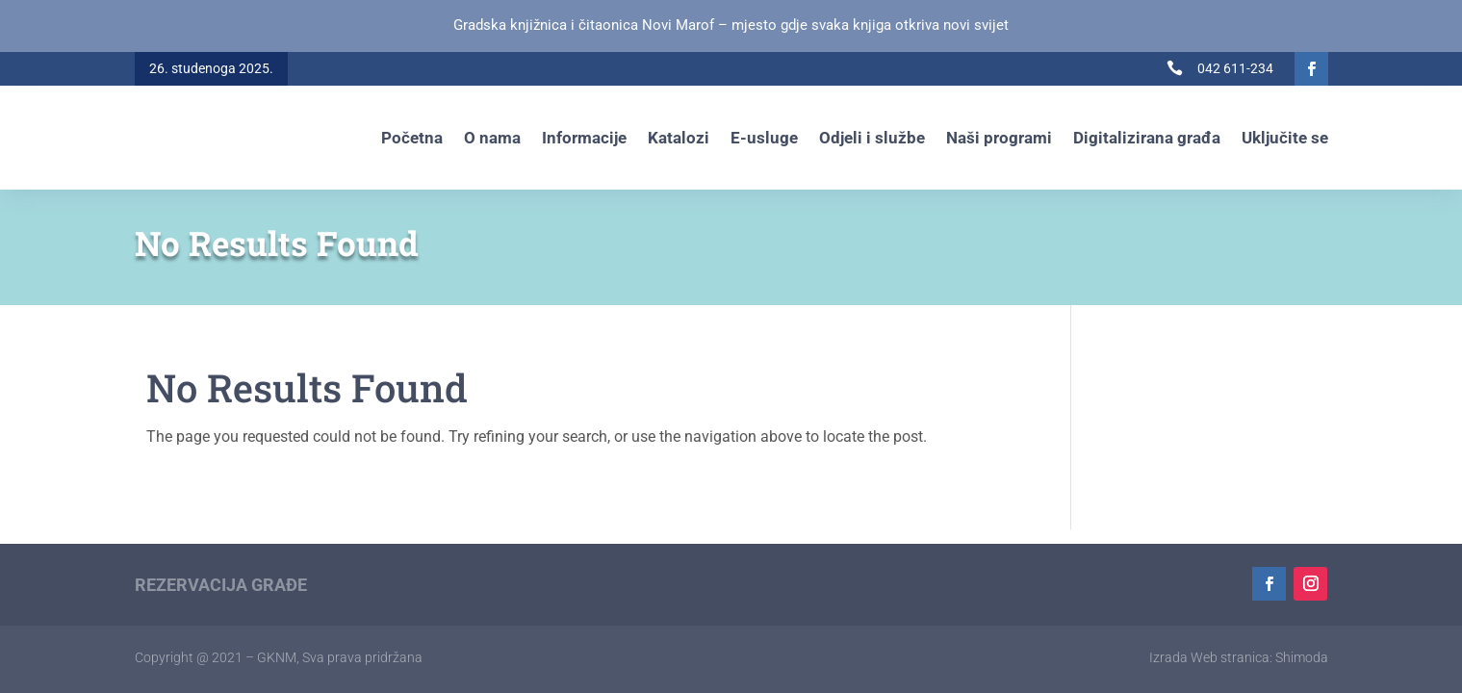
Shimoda (1301, 657)
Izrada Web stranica (1209, 657)
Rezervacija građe (221, 585)
